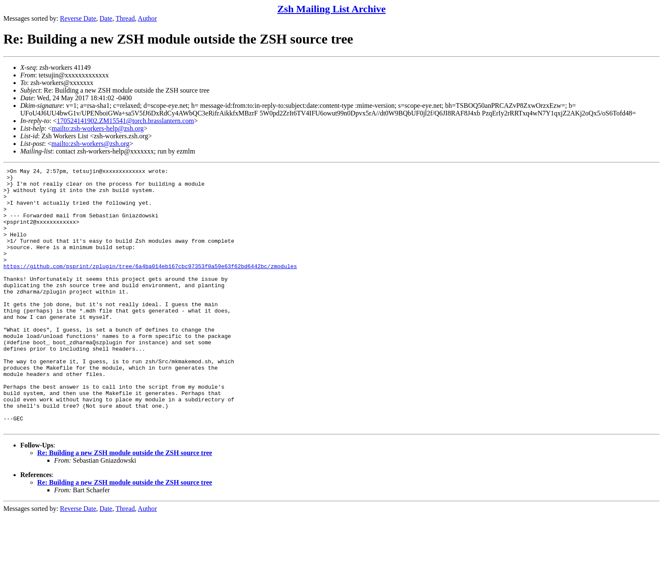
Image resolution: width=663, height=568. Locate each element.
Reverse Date (78, 18)
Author (147, 18)
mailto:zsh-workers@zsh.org (90, 143)
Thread (124, 18)
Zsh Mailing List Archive (331, 8)
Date (106, 18)
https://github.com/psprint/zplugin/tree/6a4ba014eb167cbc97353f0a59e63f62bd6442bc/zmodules (150, 286)
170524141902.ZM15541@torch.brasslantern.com (125, 120)
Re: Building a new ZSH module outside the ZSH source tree (124, 504)
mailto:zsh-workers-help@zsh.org (98, 128)
